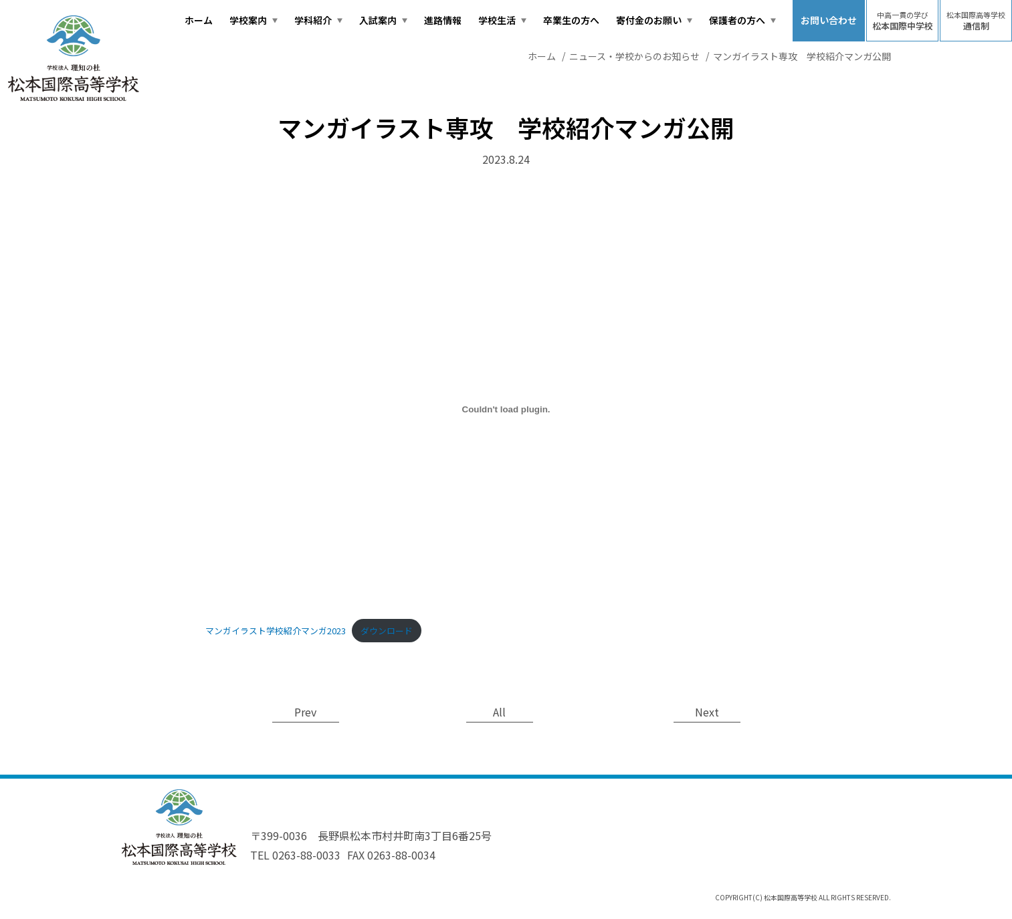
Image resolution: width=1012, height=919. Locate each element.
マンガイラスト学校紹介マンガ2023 (275, 630)
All (499, 712)
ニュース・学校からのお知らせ (634, 56)
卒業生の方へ (571, 20)
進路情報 (443, 20)
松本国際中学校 (902, 20)
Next (707, 712)
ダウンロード (387, 630)
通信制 (975, 20)
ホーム (199, 20)
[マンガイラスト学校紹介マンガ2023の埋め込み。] (506, 409)
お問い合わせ (829, 20)
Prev (305, 712)
